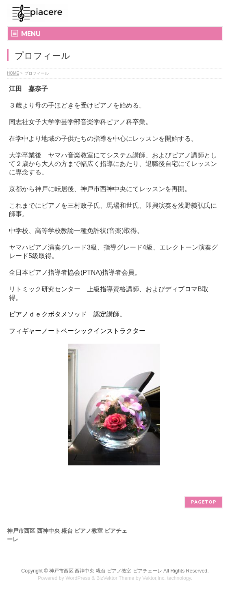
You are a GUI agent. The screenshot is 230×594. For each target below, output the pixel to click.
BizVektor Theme (115, 578)
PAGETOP (204, 501)
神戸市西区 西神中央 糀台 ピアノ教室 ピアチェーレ (105, 571)
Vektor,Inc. (154, 578)
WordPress (77, 578)
